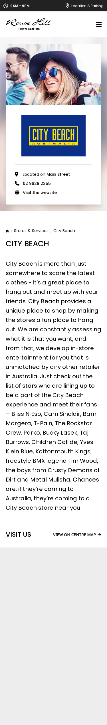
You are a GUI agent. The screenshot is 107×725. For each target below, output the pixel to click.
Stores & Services (31, 231)
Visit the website (40, 192)
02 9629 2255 (37, 183)
